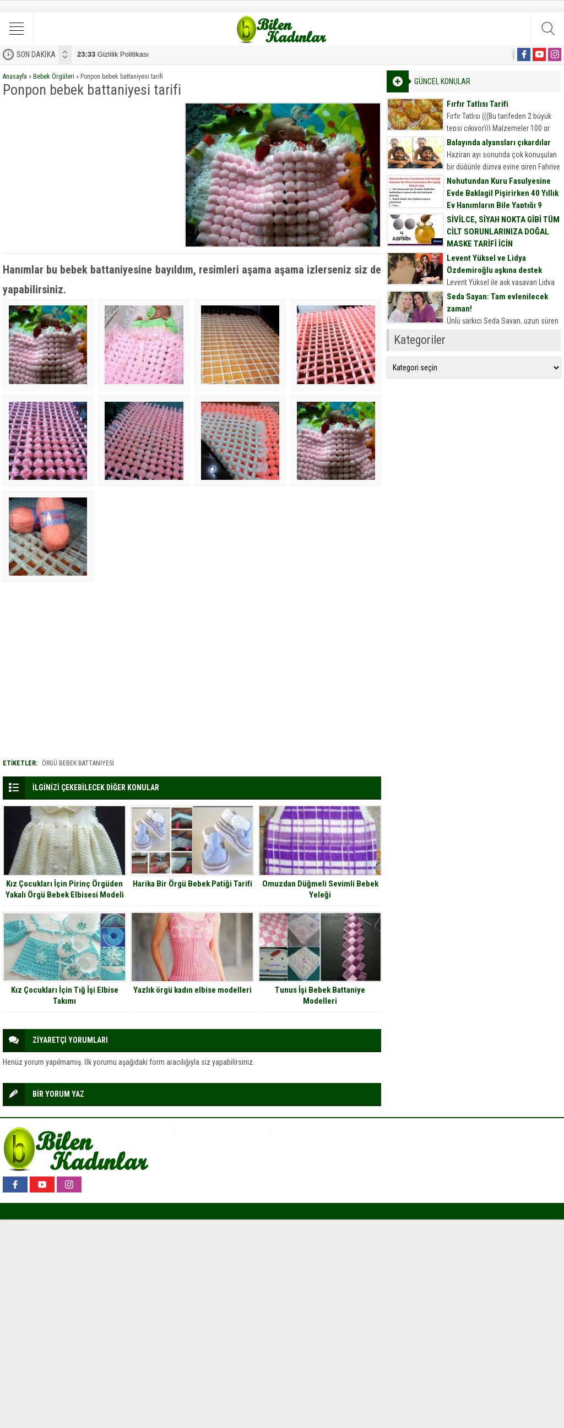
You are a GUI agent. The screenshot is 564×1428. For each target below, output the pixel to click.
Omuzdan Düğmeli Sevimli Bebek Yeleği (320, 889)
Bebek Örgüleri (53, 76)
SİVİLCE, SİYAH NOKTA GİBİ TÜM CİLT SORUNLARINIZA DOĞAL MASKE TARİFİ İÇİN (503, 232)
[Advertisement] (90, 171)
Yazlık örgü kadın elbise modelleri (192, 990)
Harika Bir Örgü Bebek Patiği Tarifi (192, 884)
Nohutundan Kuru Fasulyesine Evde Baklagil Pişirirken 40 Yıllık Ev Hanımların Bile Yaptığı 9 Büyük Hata (502, 199)
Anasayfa (15, 76)
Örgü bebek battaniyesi (78, 763)
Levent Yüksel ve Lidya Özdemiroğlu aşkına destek (494, 264)
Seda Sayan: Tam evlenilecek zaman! (497, 303)
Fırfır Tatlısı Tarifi (477, 104)
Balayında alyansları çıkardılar (499, 142)
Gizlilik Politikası (113, 54)
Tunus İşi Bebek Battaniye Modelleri (320, 995)
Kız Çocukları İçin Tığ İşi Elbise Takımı (64, 995)
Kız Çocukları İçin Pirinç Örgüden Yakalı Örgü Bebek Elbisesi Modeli (65, 889)
